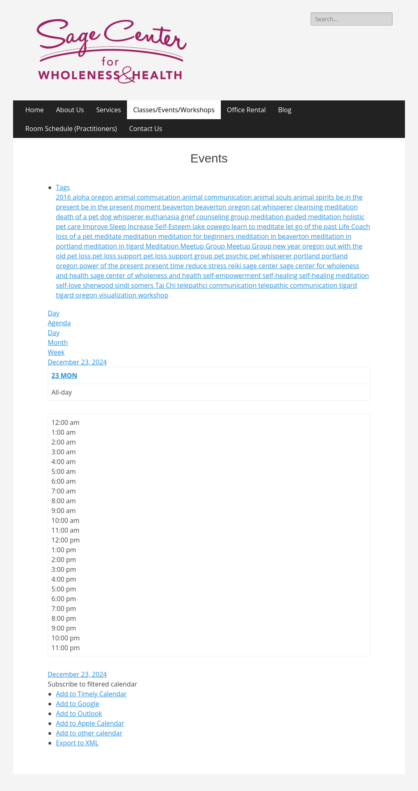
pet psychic (231, 255)
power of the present (112, 265)
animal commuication (148, 197)
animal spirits (314, 197)
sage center (261, 265)
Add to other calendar (89, 733)
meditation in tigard (114, 246)
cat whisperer (272, 206)
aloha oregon (94, 197)
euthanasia (163, 216)
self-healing (280, 275)
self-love (69, 285)
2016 (64, 197)
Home (34, 109)
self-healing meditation (334, 275)
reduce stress (207, 265)
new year (287, 246)
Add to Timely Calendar (91, 693)
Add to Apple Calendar (90, 723)
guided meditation (314, 216)
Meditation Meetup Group (186, 246)
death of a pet (78, 216)
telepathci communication (217, 285)
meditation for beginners (197, 236)
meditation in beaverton (273, 236)
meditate (108, 236)
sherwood (99, 285)
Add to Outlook (79, 713)
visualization (118, 295)
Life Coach (354, 226)
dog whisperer (122, 216)
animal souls (273, 197)
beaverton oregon (223, 206)
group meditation (258, 216)
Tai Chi (166, 285)
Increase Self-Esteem (160, 226)
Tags (63, 187)
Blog (284, 109)
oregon (314, 246)
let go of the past (312, 226)
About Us (70, 109)
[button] (92, 684)
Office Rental (246, 109)
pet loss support (117, 255)
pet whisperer (272, 255)
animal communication (217, 197)
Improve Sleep (105, 226)
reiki (235, 265)
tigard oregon (77, 295)
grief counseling (206, 216)
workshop (153, 295)
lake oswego (212, 226)
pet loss (80, 255)
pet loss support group (178, 255)
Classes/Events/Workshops (173, 109)
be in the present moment (121, 206)
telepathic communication (298, 285)
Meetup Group (250, 246)
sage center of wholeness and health (146, 275)
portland (307, 255)
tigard (348, 285)
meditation (140, 236)
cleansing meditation (326, 206)
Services (108, 109)
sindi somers (135, 285)
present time (165, 265)
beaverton (178, 206)
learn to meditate (258, 226)
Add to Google (77, 703)
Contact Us (145, 128)
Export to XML (77, 742)
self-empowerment (233, 275)
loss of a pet (75, 236)
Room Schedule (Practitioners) (71, 128)
